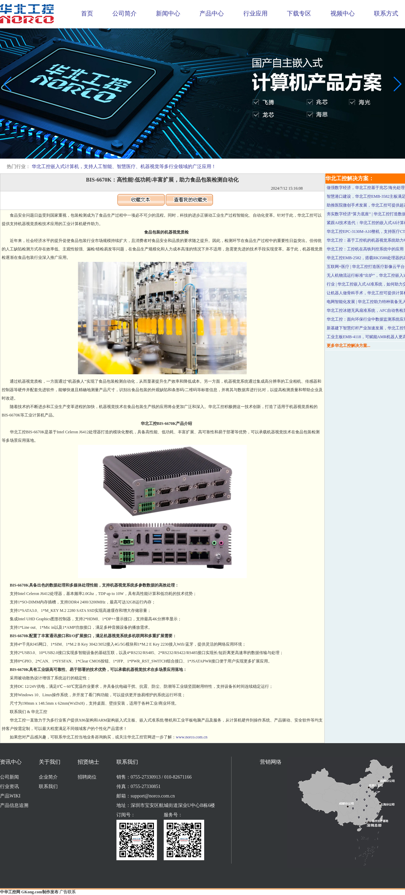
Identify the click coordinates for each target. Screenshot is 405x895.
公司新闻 (9, 777)
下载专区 (299, 13)
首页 (87, 13)
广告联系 (67, 892)
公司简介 (124, 13)
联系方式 (386, 13)
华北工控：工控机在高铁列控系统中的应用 (365, 249)
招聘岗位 (87, 777)
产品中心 (211, 13)
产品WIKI (10, 795)
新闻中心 (168, 13)
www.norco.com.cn (192, 737)
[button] (197, 154)
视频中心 (342, 13)
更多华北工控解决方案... (348, 345)
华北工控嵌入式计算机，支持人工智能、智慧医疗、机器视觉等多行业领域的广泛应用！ (124, 166)
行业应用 (255, 13)
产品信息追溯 (14, 805)
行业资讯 (9, 786)
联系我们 (48, 786)
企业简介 (48, 777)
